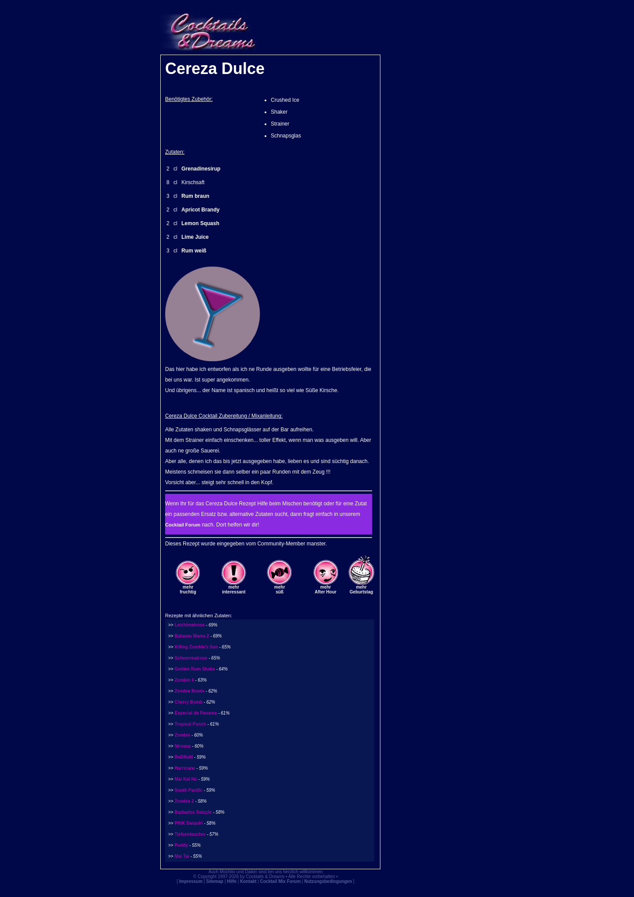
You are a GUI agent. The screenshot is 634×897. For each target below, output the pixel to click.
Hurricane (184, 768)
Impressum (191, 881)
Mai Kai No (185, 779)
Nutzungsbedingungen (328, 881)
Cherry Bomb (188, 702)
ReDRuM (183, 757)
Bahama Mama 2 (191, 636)
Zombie (182, 735)
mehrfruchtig (188, 589)
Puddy (181, 845)
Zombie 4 (184, 680)
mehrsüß (279, 589)
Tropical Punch (190, 724)
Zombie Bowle (189, 691)
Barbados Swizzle (192, 812)
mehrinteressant (233, 589)
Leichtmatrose (189, 625)
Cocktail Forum (182, 524)
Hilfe (231, 881)
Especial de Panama (195, 713)
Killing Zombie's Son (196, 647)
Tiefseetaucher (189, 834)
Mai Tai (181, 856)
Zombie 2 (184, 801)
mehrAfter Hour (325, 589)
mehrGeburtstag (361, 589)
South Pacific (188, 790)
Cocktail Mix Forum (280, 881)
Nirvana (182, 746)
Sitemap (214, 881)
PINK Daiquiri (188, 823)
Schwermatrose (190, 658)
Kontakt (248, 881)
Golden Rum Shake (194, 669)
